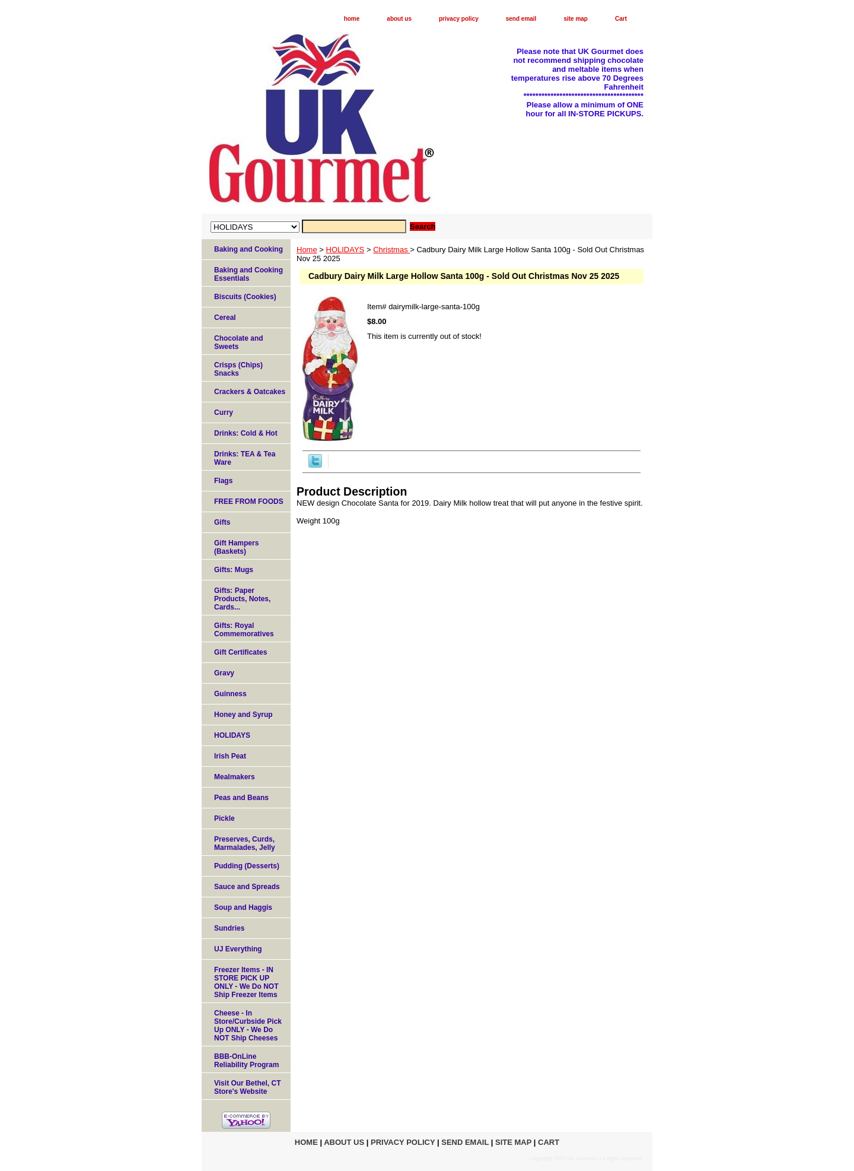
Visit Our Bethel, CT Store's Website (247, 1087)
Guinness (230, 694)
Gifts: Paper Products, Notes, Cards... (242, 598)
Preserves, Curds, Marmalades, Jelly (244, 843)
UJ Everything (238, 949)
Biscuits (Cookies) (245, 297)
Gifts (222, 522)
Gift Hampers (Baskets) (236, 547)
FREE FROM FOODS (248, 501)
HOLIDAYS (345, 249)
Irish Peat (230, 756)
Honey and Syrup (243, 714)
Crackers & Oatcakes (249, 392)
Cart (621, 18)
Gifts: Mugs (233, 570)
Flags (223, 481)
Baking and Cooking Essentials (248, 274)
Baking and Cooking (248, 249)
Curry (223, 412)
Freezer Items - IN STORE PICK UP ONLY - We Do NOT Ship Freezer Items (246, 982)
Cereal (225, 317)
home (352, 18)
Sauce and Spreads (247, 887)
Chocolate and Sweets (238, 342)
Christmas (391, 249)
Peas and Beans (241, 798)
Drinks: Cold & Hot (246, 433)
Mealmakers (234, 777)
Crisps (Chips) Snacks (238, 369)
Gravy (224, 673)
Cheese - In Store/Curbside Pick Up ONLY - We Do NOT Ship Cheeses (248, 1025)
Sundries (229, 928)
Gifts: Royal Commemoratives (244, 629)
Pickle (224, 818)
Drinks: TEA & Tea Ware (244, 458)
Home (307, 249)
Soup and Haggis (243, 907)
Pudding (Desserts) (246, 866)
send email (521, 18)
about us (399, 18)
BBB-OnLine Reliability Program (246, 1060)
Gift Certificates (240, 652)
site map (575, 18)
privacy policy (459, 18)
